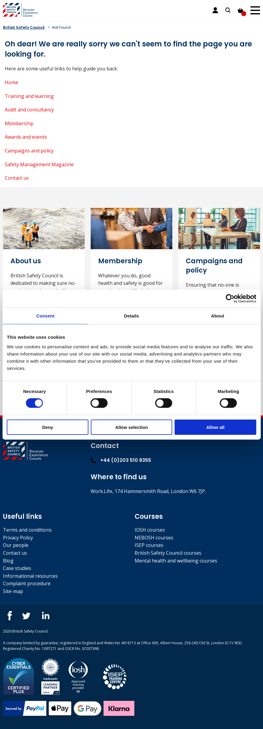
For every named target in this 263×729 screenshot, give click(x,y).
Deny (47, 426)
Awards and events (26, 137)
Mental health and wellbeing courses (176, 560)
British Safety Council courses (168, 553)
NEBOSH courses (154, 537)
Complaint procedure (27, 583)
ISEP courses (149, 545)
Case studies (17, 568)
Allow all (215, 426)
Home (11, 82)
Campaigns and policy (29, 150)
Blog (8, 560)
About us (25, 261)
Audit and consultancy (29, 109)
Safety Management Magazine (39, 164)
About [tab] (217, 315)
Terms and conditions (27, 530)
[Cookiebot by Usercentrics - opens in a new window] (230, 298)
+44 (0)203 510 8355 (121, 460)
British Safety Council (24, 27)
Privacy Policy (18, 537)
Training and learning (29, 96)
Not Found (61, 27)
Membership (19, 123)
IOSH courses (150, 530)
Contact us (17, 178)
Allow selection (131, 426)
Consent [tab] (45, 315)
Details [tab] (131, 315)
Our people (15, 545)
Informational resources (30, 576)
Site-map (13, 591)
